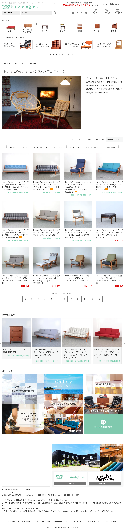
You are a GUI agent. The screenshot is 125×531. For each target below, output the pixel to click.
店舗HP (70, 484)
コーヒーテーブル (40, 147)
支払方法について (95, 521)
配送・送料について (62, 521)
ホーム (4, 63)
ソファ (24, 147)
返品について (79, 521)
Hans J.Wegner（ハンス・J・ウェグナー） (23, 63)
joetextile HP (104, 484)
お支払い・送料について (111, 4)
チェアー (13, 147)
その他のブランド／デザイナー (62, 54)
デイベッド (111, 147)
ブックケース (58, 147)
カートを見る (106, 13)
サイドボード (75, 147)
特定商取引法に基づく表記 (19, 521)
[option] (16, 338)
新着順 (119, 139)
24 (93, 299)
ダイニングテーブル (93, 147)
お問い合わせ (117, 13)
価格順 (110, 139)
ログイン (95, 13)
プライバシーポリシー (42, 521)
